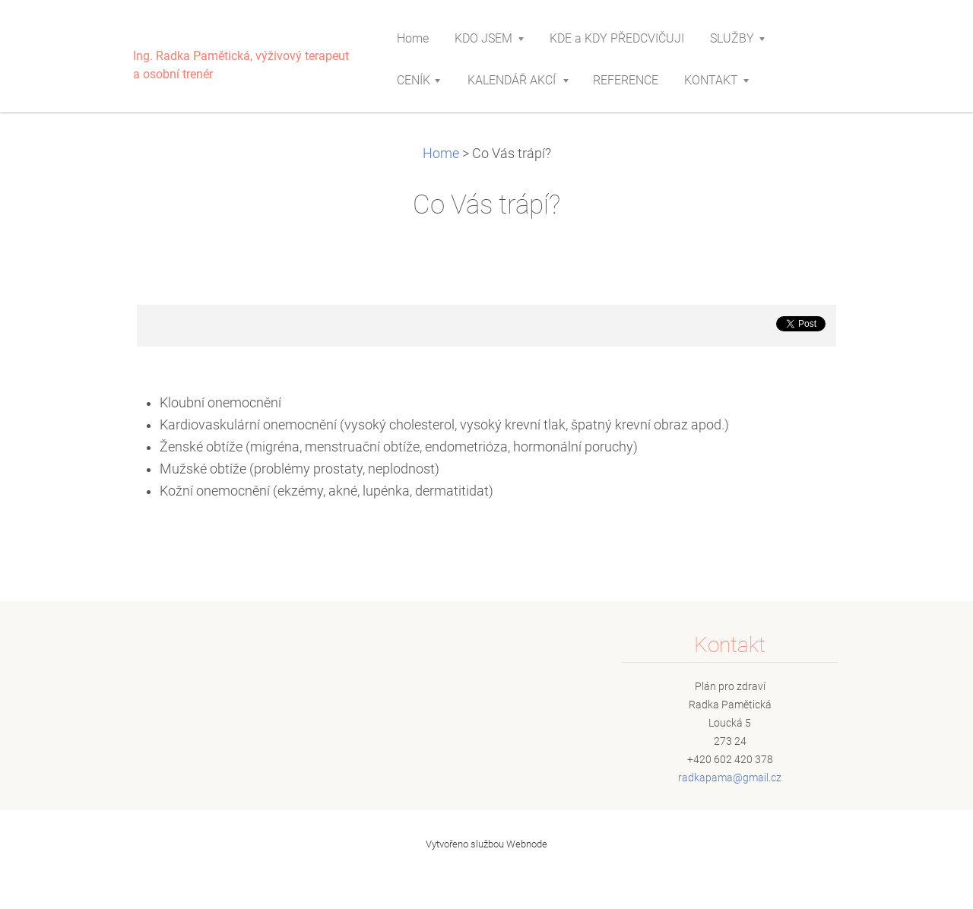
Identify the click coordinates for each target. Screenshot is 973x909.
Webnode (526, 844)
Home (441, 153)
